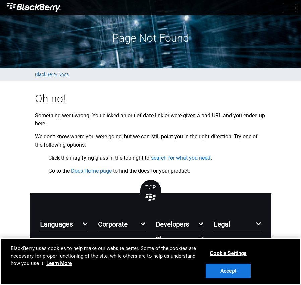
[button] (64, 226)
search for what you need (180, 158)
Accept (228, 271)
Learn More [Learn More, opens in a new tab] (59, 263)
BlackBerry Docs (52, 74)
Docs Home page (91, 171)
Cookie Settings (228, 253)
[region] (150, 261)
